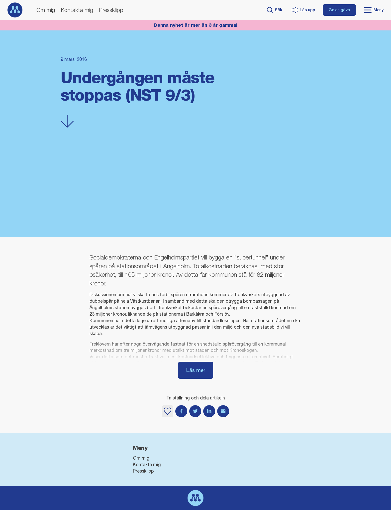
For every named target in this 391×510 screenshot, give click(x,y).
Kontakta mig (77, 10)
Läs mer (195, 370)
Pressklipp (111, 10)
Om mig (45, 10)
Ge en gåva (339, 9)
